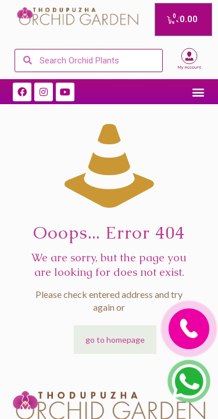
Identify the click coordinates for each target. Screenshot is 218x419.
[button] (198, 91)
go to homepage (115, 340)
